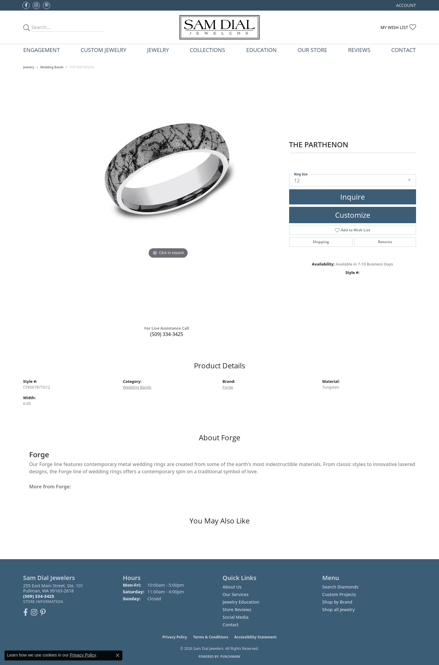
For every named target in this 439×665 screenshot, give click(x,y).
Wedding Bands (51, 67)
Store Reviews (237, 609)
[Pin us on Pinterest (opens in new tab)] (46, 5)
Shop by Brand (337, 602)
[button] (405, 5)
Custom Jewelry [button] (103, 50)
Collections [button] (207, 50)
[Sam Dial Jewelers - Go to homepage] (219, 27)
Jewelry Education (241, 602)
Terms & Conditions (210, 637)
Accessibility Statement (255, 637)
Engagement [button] (41, 50)
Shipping (321, 241)
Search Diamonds (340, 587)
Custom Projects (339, 594)
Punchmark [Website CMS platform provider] (230, 656)
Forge (228, 387)
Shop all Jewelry (338, 609)
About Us (232, 587)
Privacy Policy (175, 637)
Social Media (236, 617)
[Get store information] (43, 601)
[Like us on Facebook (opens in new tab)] (26, 5)
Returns (385, 241)
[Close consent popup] (117, 655)
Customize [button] (352, 215)
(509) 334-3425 (166, 334)
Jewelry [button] (158, 50)
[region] (168, 200)
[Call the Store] (38, 596)
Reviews (359, 50)
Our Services (236, 594)
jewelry (28, 67)
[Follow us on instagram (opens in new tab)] (36, 5)
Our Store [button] (312, 50)
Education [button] (261, 50)
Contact (403, 50)
